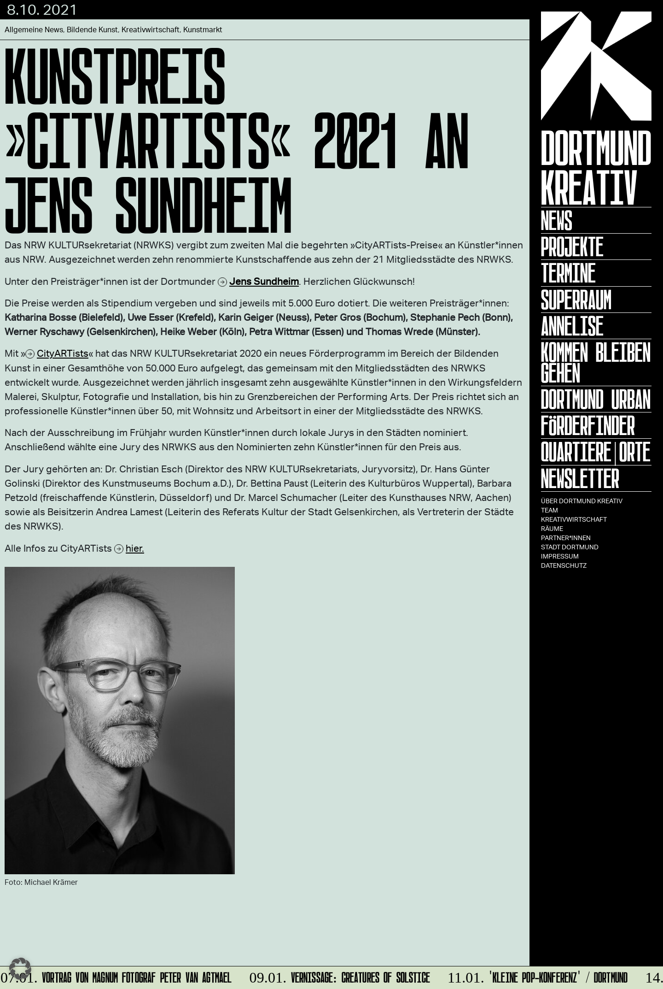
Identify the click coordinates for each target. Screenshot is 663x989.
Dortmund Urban (596, 399)
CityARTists (62, 353)
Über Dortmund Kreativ (581, 501)
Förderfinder (588, 425)
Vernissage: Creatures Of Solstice (338, 976)
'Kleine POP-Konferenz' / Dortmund (536, 976)
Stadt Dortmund (570, 547)
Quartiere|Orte (596, 452)
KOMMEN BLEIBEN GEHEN (596, 362)
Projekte (572, 246)
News (556, 220)
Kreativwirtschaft (574, 519)
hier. (135, 548)
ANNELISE (572, 326)
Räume (552, 528)
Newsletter (580, 478)
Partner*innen (566, 538)
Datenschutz (564, 565)
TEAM (549, 510)
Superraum (576, 299)
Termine (568, 273)
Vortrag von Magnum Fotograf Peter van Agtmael (116, 976)
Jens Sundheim (264, 281)
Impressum (560, 556)
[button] (20, 968)
